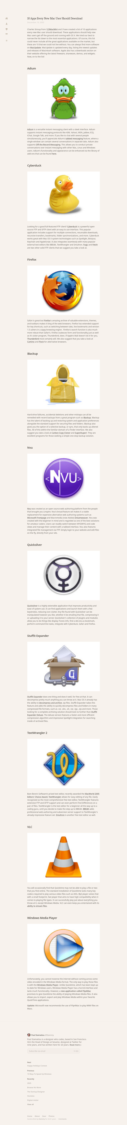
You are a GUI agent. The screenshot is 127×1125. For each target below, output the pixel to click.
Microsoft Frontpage (36, 517)
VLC (80, 894)
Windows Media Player (47, 985)
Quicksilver (32, 605)
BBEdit (86, 809)
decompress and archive (50, 703)
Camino (31, 341)
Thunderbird (33, 338)
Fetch (95, 244)
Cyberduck (72, 226)
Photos (51, 1116)
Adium (30, 129)
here (54, 153)
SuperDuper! (81, 433)
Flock (41, 341)
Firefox (47, 320)
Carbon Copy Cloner (61, 433)
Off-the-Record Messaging (48, 144)
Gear (44, 1116)
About (37, 1116)
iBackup (87, 417)
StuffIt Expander (35, 696)
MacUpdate (35, 47)
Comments (63, 1119)
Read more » (75, 1044)
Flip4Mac (87, 991)
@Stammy (49, 1035)
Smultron (60, 815)
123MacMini (52, 29)
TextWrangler (55, 797)
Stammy (42, 1119)
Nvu (29, 508)
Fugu (85, 244)
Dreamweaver (81, 517)
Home (29, 1116)
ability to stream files (37, 906)
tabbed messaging (74, 138)
